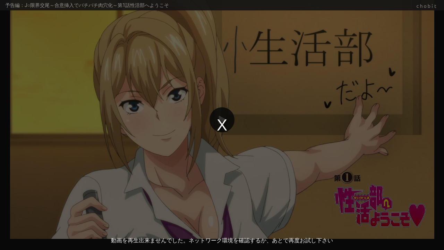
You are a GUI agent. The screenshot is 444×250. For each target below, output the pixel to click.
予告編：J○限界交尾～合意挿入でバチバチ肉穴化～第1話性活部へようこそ (87, 5)
